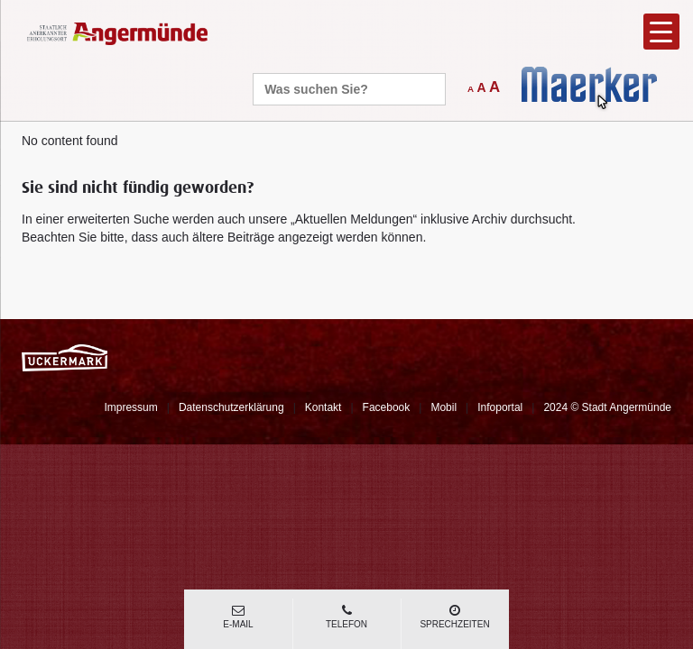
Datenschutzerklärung (231, 407)
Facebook (387, 407)
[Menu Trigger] (661, 32)
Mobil (443, 407)
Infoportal (499, 407)
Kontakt (323, 407)
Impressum (130, 407)
